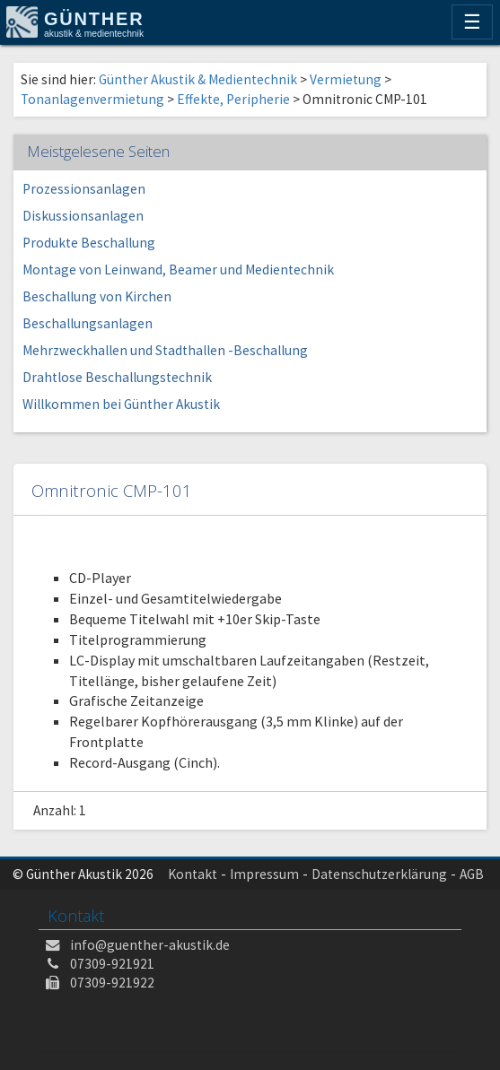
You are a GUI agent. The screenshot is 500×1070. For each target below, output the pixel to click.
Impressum (264, 874)
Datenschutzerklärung (379, 874)
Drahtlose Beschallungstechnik (117, 377)
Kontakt (192, 874)
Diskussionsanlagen (83, 215)
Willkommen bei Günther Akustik (121, 404)
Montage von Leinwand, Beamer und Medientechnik (178, 269)
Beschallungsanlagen (87, 323)
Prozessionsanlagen (83, 188)
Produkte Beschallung (88, 242)
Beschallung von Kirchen (96, 296)
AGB (472, 874)
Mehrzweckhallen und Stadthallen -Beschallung (165, 350)
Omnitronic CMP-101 (111, 490)
